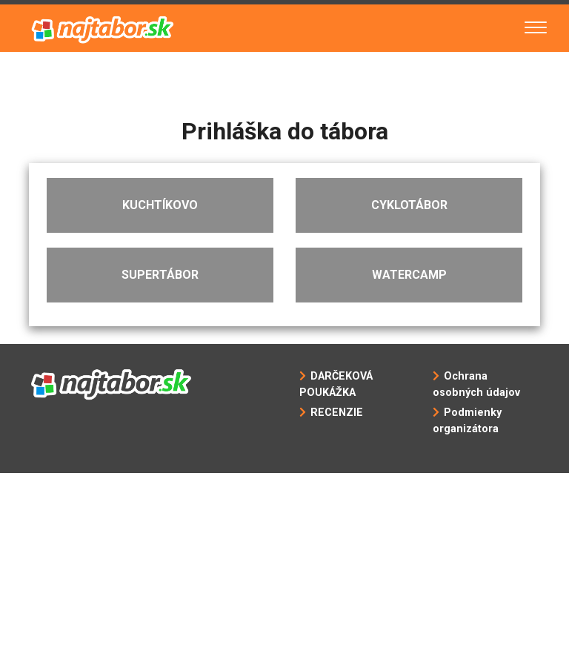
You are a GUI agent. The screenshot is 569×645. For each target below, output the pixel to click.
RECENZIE (336, 412)
